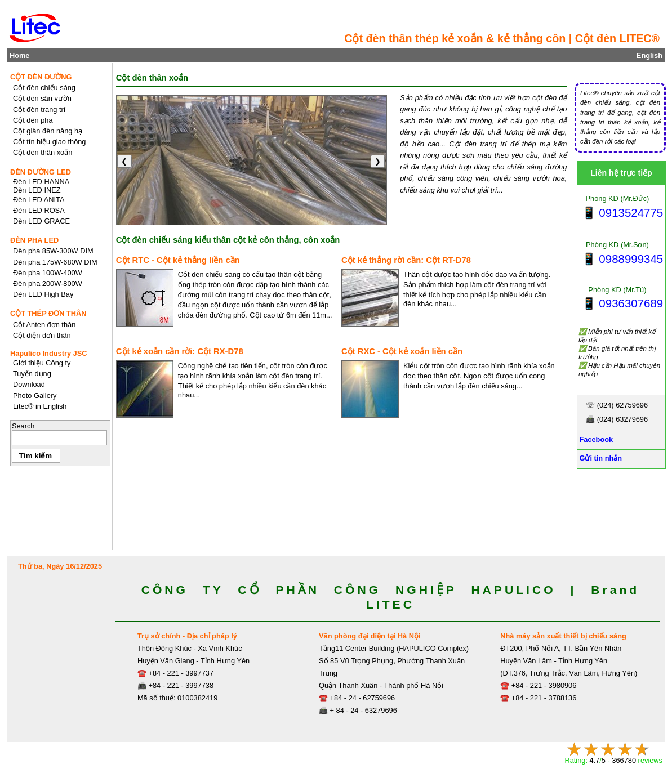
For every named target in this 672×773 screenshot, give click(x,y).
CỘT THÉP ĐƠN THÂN (48, 313)
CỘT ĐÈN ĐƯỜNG (41, 77)
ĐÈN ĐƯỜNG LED (40, 172)
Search (23, 426)
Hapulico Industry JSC (48, 353)
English (649, 55)
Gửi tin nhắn (599, 458)
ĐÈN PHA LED (34, 240)
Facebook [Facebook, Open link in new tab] (595, 439)
